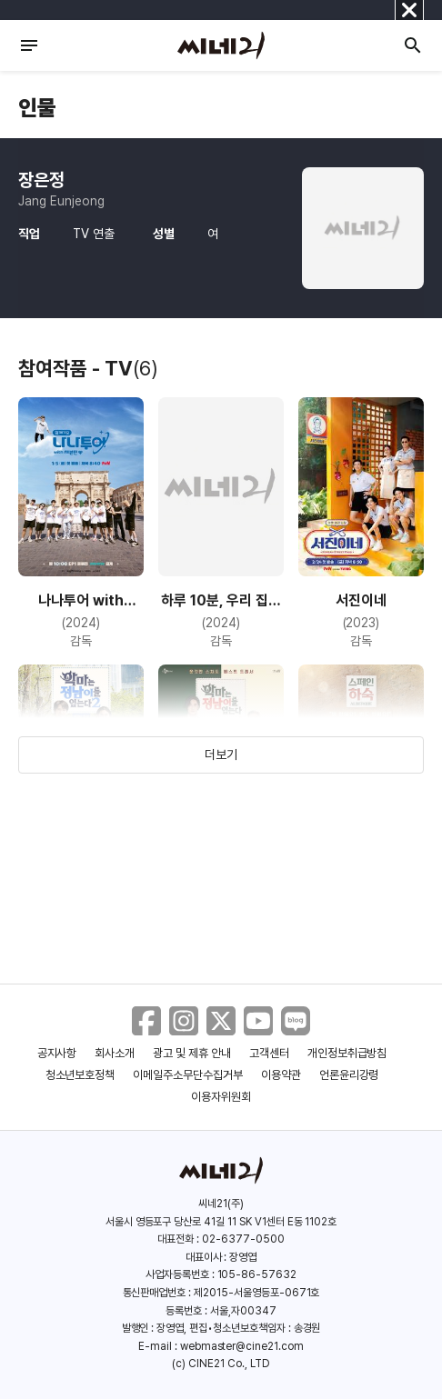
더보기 (221, 754)
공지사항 (57, 1053)
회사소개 (115, 1053)
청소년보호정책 (80, 1075)
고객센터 (269, 1053)
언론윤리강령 (349, 1075)
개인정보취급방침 (347, 1053)
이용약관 (281, 1075)
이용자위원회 (221, 1097)
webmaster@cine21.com (242, 1346)
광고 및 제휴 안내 (192, 1053)
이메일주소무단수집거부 (188, 1075)
